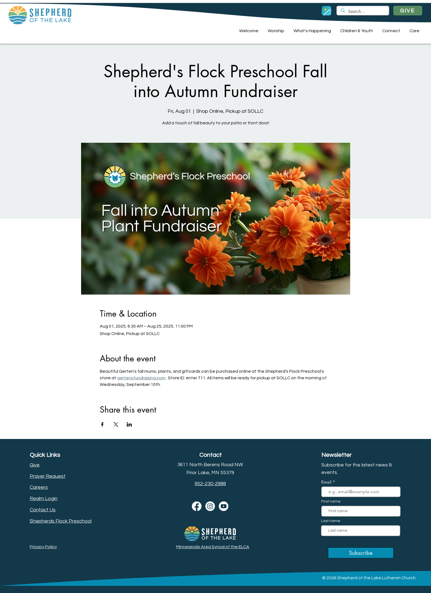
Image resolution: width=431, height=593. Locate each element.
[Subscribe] (361, 552)
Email (327, 482)
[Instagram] (210, 506)
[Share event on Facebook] (102, 424)
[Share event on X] (115, 424)
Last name (330, 521)
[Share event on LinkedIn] (129, 424)
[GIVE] (407, 10)
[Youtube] (223, 506)
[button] (248, 31)
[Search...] (362, 11)
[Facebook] (196, 506)
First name (331, 501)
